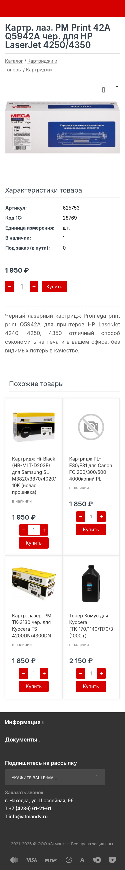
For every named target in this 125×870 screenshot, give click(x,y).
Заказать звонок (24, 792)
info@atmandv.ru (28, 816)
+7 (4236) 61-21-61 (30, 808)
